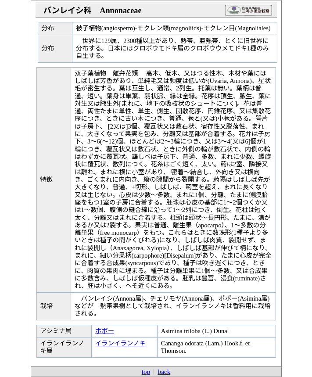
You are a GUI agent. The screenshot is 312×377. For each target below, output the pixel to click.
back (164, 371)
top (146, 371)
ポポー (104, 330)
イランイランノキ (120, 343)
